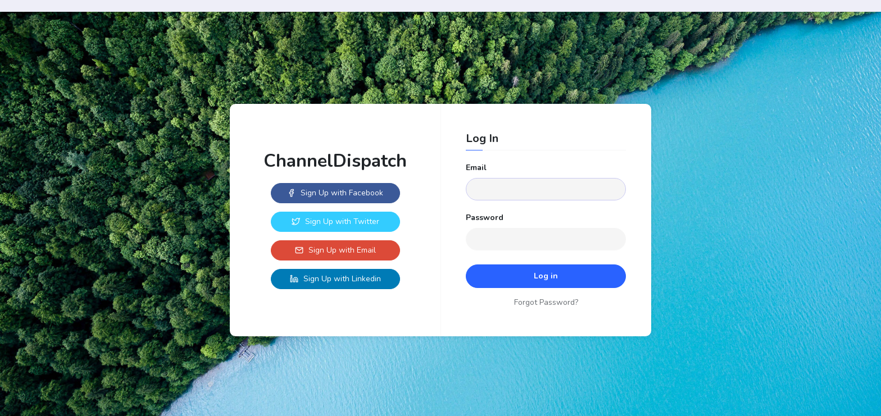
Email (476, 167)
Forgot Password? (546, 302)
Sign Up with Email (335, 250)
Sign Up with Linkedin (335, 278)
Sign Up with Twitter (335, 221)
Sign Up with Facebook (335, 193)
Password (484, 217)
